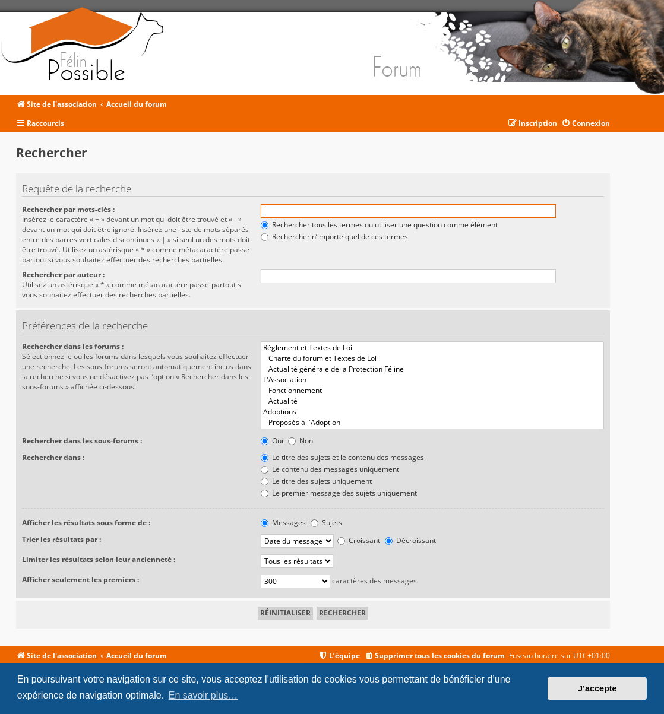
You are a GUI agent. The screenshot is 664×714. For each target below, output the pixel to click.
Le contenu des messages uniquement (330, 469)
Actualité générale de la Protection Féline (432, 369)
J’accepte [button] (597, 688)
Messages (283, 523)
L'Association (432, 380)
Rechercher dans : (53, 457)
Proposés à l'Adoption (432, 422)
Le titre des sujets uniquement (316, 481)
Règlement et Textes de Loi (432, 347)
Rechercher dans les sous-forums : (82, 441)
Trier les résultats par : (61, 539)
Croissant (358, 540)
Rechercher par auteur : (63, 274)
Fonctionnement (432, 390)
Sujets (326, 523)
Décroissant (410, 540)
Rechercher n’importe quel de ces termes (334, 236)
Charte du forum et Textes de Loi (432, 358)
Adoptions (432, 412)
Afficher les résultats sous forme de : (86, 523)
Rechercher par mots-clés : (68, 209)
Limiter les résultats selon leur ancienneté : (98, 559)
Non (300, 441)
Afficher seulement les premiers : (80, 580)
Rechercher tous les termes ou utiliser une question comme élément (379, 225)
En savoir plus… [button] (203, 695)
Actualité (432, 401)
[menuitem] (585, 124)
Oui (272, 441)
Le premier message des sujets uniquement (339, 493)
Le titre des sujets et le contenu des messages (342, 457)
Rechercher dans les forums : (73, 346)
